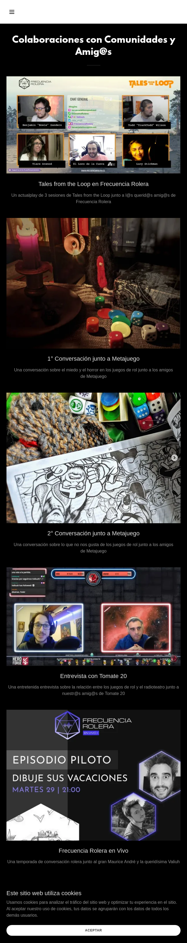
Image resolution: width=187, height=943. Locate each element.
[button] (19, 11)
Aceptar (93, 930)
